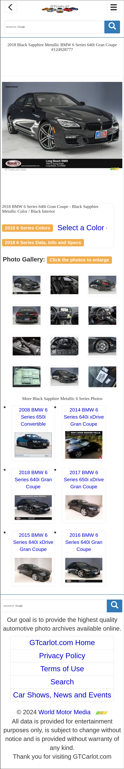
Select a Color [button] (82, 228)
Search (62, 682)
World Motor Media (64, 712)
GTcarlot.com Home (62, 642)
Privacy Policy (62, 656)
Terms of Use (62, 669)
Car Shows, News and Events (62, 695)
